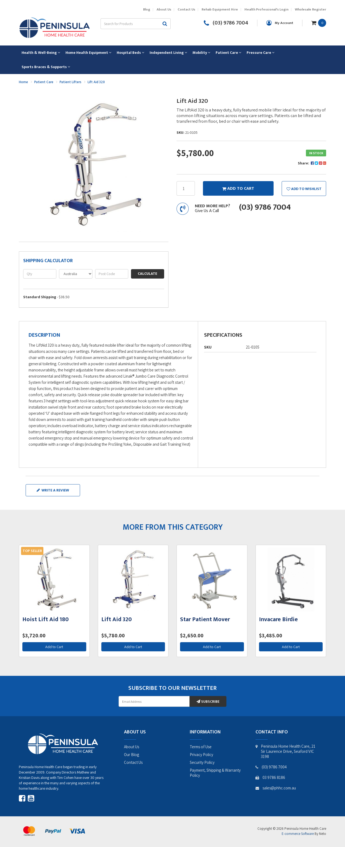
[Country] (75, 274)
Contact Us (186, 9)
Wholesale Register (310, 9)
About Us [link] (131, 746)
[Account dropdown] (279, 23)
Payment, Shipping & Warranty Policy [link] (215, 773)
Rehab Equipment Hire (220, 9)
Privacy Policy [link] (201, 754)
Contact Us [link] (133, 762)
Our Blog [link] (131, 754)
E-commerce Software (298, 833)
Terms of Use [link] (201, 746)
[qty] (39, 274)
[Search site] (165, 23)
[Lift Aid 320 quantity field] (186, 188)
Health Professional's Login (266, 9)
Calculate (147, 273)
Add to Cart (54, 646)
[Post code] (111, 274)
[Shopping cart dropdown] (318, 22)
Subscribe (207, 701)
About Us (164, 9)
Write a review (53, 490)
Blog (146, 9)
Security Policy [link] (202, 762)
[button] (304, 188)
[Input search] (130, 23)
